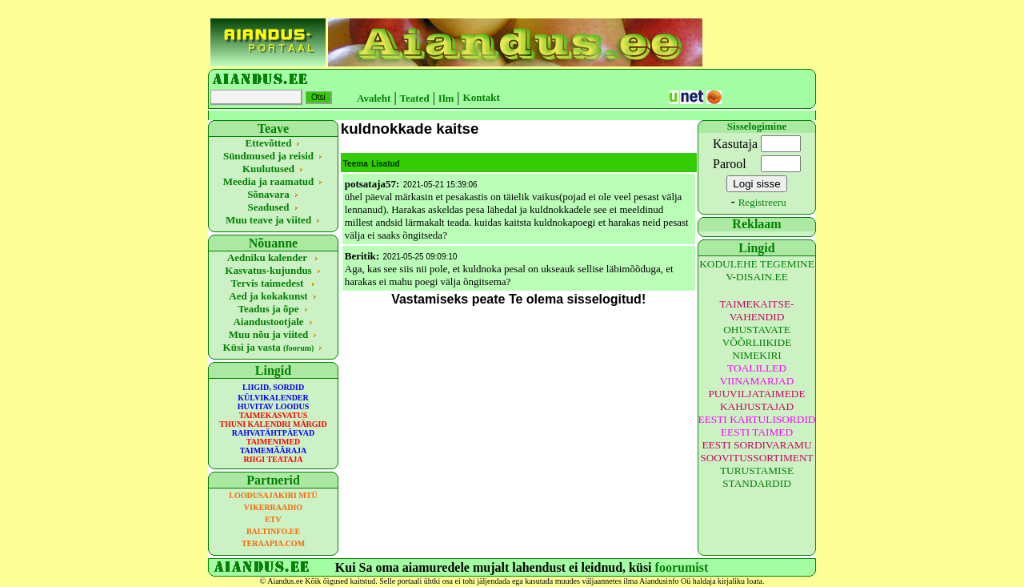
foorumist (682, 567)
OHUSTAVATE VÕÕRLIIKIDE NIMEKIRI (757, 342)
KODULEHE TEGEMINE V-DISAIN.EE (756, 270)
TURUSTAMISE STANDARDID (757, 476)
